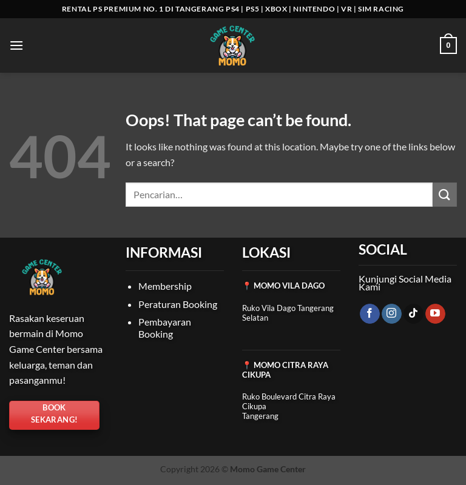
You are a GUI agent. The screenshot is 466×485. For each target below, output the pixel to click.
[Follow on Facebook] (370, 314)
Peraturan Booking (177, 304)
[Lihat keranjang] (448, 45)
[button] (16, 45)
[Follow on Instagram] (392, 314)
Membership (165, 286)
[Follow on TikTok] (414, 314)
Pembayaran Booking (164, 328)
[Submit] (445, 194)
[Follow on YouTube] (435, 314)
